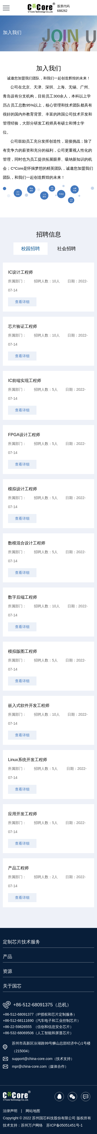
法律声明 (10, 1111)
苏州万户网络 (32, 1125)
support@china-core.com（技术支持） (43, 1059)
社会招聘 (66, 248)
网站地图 (33, 1111)
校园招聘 (30, 248)
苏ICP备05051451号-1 (64, 1125)
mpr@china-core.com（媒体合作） (40, 1066)
